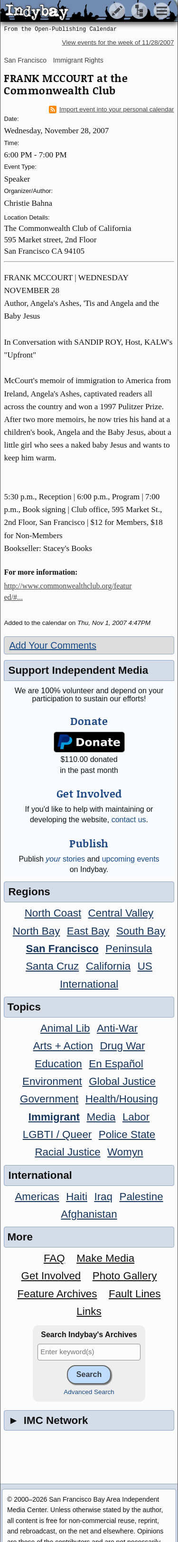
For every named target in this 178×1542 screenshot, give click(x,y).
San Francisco (25, 60)
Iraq (103, 1196)
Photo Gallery (125, 1276)
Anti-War (117, 1028)
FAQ (54, 1258)
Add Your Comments (52, 645)
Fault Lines (135, 1294)
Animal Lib (65, 1028)
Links (88, 1311)
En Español (116, 1064)
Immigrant (54, 1117)
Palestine (141, 1196)
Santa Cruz (52, 966)
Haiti (76, 1196)
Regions (29, 892)
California (108, 966)
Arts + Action (63, 1046)
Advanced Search (89, 1391)
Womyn (125, 1152)
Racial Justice (67, 1152)
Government (49, 1099)
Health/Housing (121, 1099)
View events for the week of (118, 42)
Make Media (105, 1258)
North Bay (36, 931)
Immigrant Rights (78, 60)
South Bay (140, 931)
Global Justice (122, 1081)
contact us (129, 820)
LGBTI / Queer (57, 1134)
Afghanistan (89, 1214)
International (89, 984)
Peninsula (128, 949)
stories (65, 859)
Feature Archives (57, 1294)
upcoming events (130, 859)
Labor (136, 1117)
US (145, 966)
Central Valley (121, 913)
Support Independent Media (78, 670)
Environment (52, 1081)
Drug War (122, 1046)
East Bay (88, 931)
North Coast (53, 913)
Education (58, 1064)
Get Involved (51, 1276)
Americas (37, 1196)
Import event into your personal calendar (111, 109)
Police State (127, 1134)
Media (100, 1117)
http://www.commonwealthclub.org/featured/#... (67, 591)
